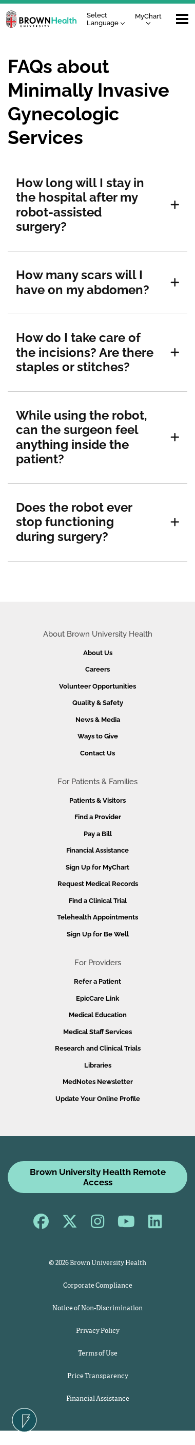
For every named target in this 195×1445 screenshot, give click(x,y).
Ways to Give (97, 736)
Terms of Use (98, 1353)
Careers (97, 669)
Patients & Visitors (97, 800)
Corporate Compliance (97, 1286)
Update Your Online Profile (97, 1099)
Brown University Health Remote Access (98, 1177)
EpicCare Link (97, 998)
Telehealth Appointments (97, 917)
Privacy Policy (98, 1331)
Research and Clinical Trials (98, 1048)
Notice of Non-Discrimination (97, 1308)
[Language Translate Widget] (108, 19)
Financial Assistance (97, 850)
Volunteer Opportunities (97, 686)
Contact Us (97, 753)
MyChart (148, 18)
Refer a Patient (97, 981)
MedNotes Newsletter (98, 1082)
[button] (175, 205)
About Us (97, 653)
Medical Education (98, 1015)
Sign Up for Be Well (98, 934)
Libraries (97, 1065)
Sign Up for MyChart (97, 867)
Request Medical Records (97, 884)
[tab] (97, 205)
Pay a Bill (98, 834)
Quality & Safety (97, 703)
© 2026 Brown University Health (97, 1263)
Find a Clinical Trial (98, 901)
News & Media (97, 720)
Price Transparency (97, 1376)
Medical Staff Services (97, 1032)
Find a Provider (97, 817)
